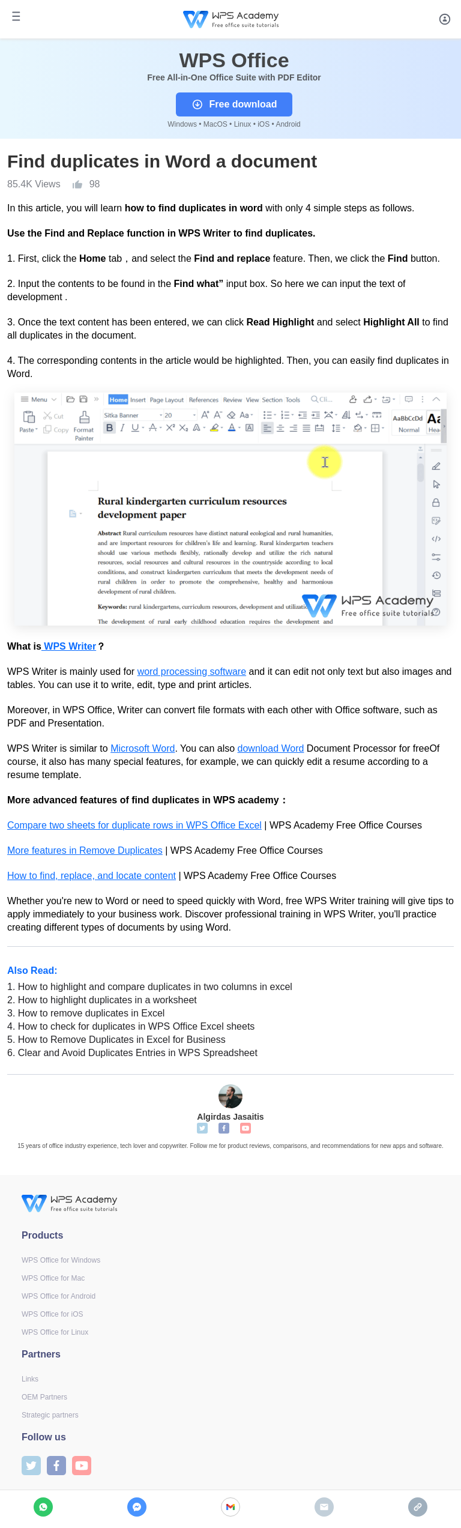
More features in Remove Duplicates (85, 850)
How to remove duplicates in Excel (85, 1013)
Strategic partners (50, 1415)
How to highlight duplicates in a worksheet (102, 1000)
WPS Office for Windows (61, 1260)
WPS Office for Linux (55, 1332)
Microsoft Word (142, 748)
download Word (271, 748)
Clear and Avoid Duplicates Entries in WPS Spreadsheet (132, 1053)
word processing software (191, 671)
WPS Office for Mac (53, 1278)
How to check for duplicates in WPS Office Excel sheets (131, 1026)
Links (30, 1379)
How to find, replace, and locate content (91, 876)
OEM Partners (44, 1397)
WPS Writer (68, 646)
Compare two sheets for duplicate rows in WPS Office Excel (134, 825)
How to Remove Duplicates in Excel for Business (116, 1039)
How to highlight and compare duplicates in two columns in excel (149, 987)
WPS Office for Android (58, 1296)
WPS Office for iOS (52, 1314)
